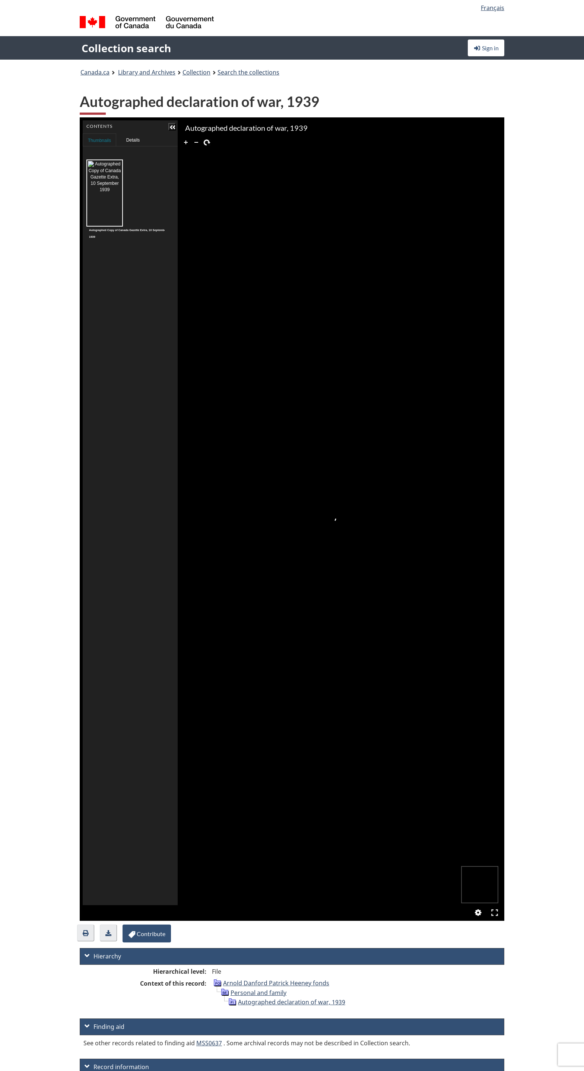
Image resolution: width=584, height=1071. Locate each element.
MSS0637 (209, 1043)
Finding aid (104, 1027)
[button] (126, 126)
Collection (196, 72)
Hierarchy (103, 956)
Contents (125, 138)
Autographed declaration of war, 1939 (291, 1002)
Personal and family (258, 993)
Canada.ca (95, 72)
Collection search (126, 48)
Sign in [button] (486, 47)
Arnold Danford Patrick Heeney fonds (276, 983)
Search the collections (248, 72)
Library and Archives (146, 72)
